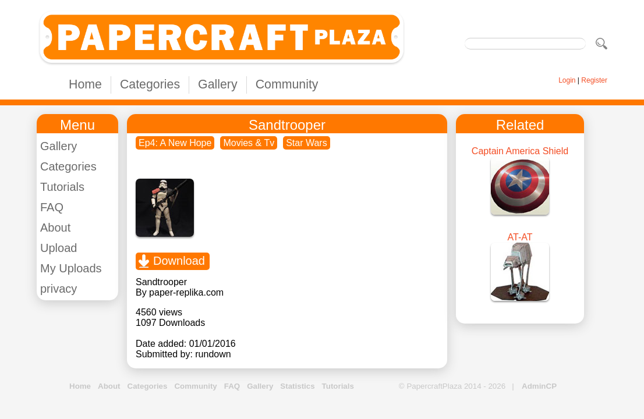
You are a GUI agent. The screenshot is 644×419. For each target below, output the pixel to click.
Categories (150, 84)
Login (566, 80)
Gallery (218, 84)
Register (594, 80)
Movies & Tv (248, 143)
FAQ (51, 207)
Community (287, 84)
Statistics (297, 386)
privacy (58, 288)
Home (85, 84)
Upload (58, 248)
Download (179, 260)
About (55, 227)
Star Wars (306, 143)
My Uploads (71, 268)
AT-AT (520, 237)
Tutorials (62, 186)
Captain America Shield (520, 151)
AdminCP (539, 386)
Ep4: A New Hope (175, 143)
